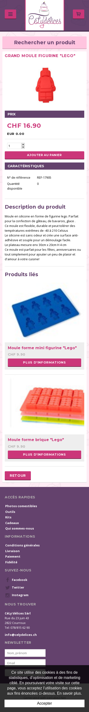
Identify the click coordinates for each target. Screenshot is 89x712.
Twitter (14, 587)
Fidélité (11, 562)
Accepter (44, 703)
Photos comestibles (21, 506)
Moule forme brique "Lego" (36, 439)
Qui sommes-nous (19, 528)
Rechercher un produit (44, 42)
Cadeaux (12, 523)
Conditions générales (22, 545)
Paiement (12, 556)
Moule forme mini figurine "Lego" (42, 348)
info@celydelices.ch (21, 635)
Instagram (16, 595)
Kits (8, 517)
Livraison (12, 551)
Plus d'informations (44, 362)
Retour (18, 475)
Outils (10, 512)
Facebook (16, 580)
